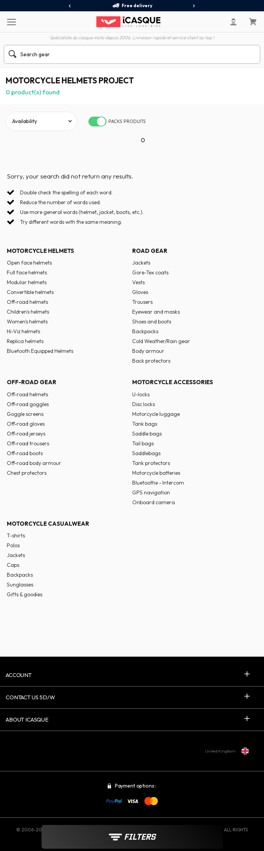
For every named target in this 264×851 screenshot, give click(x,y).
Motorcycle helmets (40, 250)
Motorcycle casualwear (48, 523)
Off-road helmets (27, 302)
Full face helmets (27, 272)
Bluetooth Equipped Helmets (40, 351)
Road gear (149, 250)
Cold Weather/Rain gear (161, 341)
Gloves (140, 292)
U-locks (141, 394)
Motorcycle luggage (156, 414)
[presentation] (70, 6)
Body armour (148, 351)
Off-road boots (25, 453)
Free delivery (132, 5)
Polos (13, 545)
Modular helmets (26, 282)
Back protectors (151, 360)
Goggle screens (25, 414)
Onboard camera (153, 502)
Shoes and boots (151, 321)
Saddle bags (147, 433)
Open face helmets (29, 262)
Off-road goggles (28, 404)
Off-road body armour (34, 463)
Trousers (142, 302)
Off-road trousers (28, 443)
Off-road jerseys (26, 433)
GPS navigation (151, 492)
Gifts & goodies (24, 594)
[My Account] (233, 21)
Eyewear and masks (156, 311)
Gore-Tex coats (150, 272)
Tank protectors (151, 463)
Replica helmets (25, 341)
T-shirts (16, 535)
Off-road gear (31, 382)
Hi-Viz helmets (23, 331)
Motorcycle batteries (156, 472)
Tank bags (144, 423)
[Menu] (11, 21)
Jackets (141, 262)
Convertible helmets (30, 292)
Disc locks (143, 404)
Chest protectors (26, 472)
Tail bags (143, 443)
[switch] (97, 121)
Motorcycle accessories (172, 382)
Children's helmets (28, 311)
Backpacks (145, 331)
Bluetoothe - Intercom (158, 482)
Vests (138, 282)
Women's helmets (27, 321)
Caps (13, 565)
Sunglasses (20, 584)
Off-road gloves (26, 423)
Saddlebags (146, 453)
